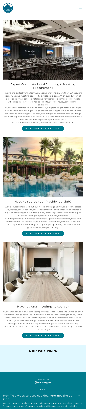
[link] (8, 8)
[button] (80, 7)
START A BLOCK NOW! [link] (43, 399)
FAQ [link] (43, 396)
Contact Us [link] (43, 393)
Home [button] (43, 389)
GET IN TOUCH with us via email (43, 129)
